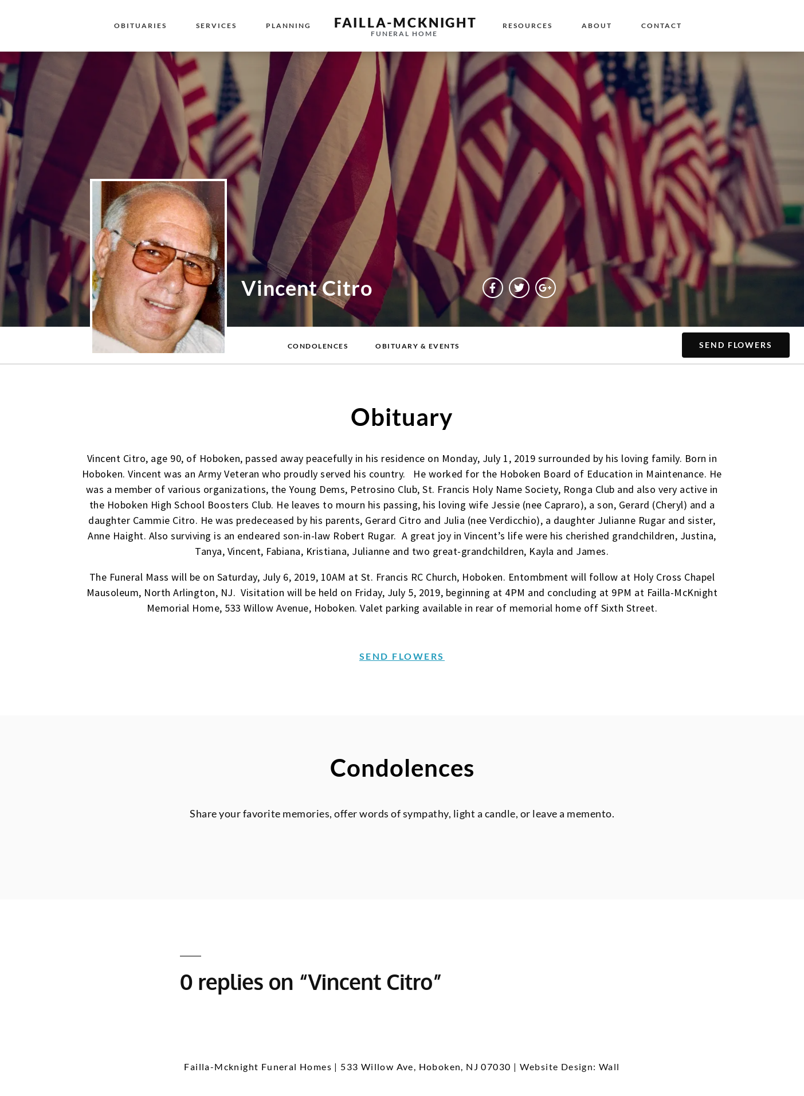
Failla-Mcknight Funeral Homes (258, 1066)
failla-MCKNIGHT (405, 22)
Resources (527, 25)
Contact (661, 25)
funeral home (404, 33)
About (597, 25)
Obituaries (140, 25)
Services (216, 25)
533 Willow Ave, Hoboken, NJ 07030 (425, 1066)
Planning (288, 25)
